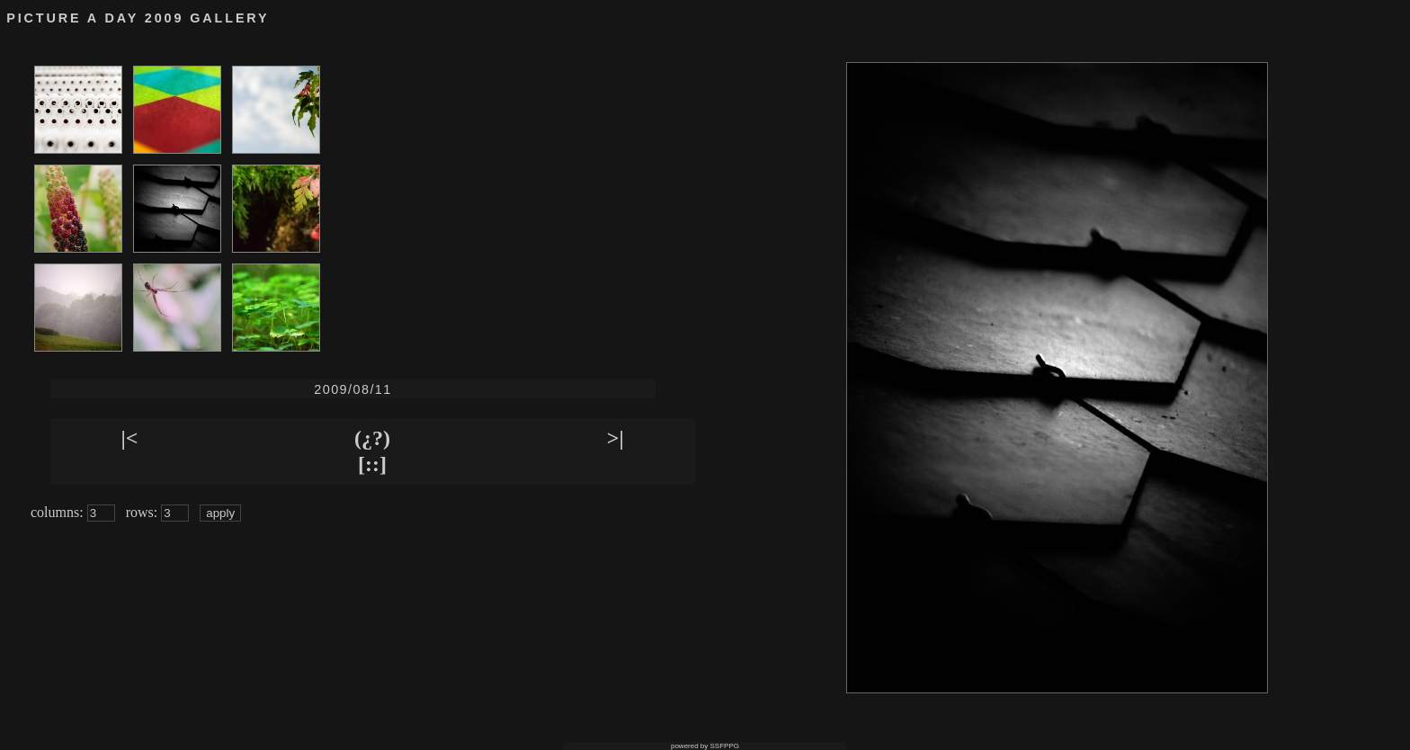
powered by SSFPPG (705, 746)
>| (615, 438)
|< (129, 438)
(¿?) (372, 438)
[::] (372, 464)
